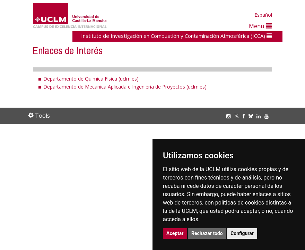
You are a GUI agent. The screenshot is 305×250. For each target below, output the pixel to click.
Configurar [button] (242, 233)
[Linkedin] (258, 116)
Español (263, 14)
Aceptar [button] (175, 233)
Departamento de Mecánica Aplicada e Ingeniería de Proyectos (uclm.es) (125, 86)
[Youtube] (268, 116)
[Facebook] (245, 116)
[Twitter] (238, 116)
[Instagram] (230, 116)
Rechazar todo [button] (207, 233)
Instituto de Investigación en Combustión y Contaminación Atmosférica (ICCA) (176, 35)
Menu (260, 26)
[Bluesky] (252, 116)
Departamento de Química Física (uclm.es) (91, 78)
